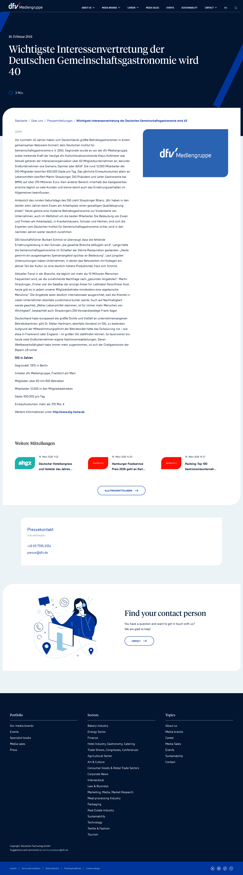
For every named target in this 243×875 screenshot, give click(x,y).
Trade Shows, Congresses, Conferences (113, 749)
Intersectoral (96, 779)
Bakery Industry (98, 725)
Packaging (94, 804)
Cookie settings (93, 868)
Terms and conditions (31, 868)
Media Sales (173, 743)
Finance (93, 737)
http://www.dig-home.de (68, 411)
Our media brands (21, 725)
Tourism (93, 834)
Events (14, 731)
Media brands (174, 731)
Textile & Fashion (99, 828)
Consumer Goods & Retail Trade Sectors (113, 767)
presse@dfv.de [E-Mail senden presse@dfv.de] (38, 552)
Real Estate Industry (101, 810)
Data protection (52, 868)
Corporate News (98, 773)
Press (13, 749)
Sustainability (96, 816)
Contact (170, 761)
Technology (95, 822)
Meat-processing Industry (104, 798)
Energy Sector (97, 731)
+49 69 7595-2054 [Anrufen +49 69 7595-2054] (40, 545)
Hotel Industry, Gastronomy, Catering (111, 743)
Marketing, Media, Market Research (110, 791)
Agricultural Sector (100, 755)
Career (169, 737)
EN (225, 7)
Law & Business (98, 785)
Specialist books (20, 737)
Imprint (13, 868)
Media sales (17, 743)
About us (171, 725)
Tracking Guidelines (72, 868)
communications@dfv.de (55, 849)
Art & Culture (96, 761)
